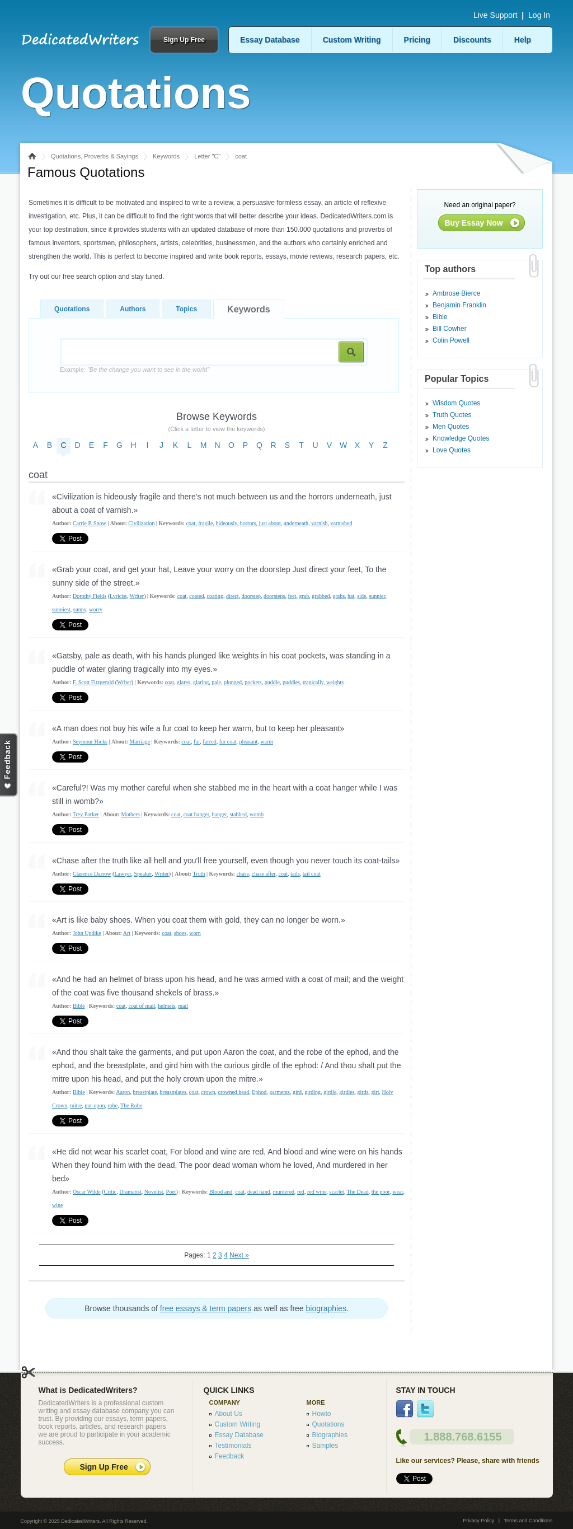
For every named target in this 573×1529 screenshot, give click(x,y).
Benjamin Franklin (459, 305)
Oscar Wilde (87, 1192)
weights (335, 682)
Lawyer (122, 874)
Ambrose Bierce (456, 293)
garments (279, 1092)
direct (232, 596)
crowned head (233, 1092)
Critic (110, 1192)
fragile (205, 523)
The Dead (358, 1192)
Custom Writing (352, 39)
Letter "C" (207, 156)
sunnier (377, 596)
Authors (132, 309)
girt (375, 1092)
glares (183, 682)
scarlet (337, 1192)
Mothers (130, 814)
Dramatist (130, 1192)
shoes (180, 933)
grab (304, 596)
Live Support (495, 15)
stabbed (238, 814)
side (361, 596)
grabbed (321, 596)
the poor (381, 1192)
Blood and (220, 1192)
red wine (317, 1192)
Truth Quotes (452, 415)
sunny (79, 609)
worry (95, 609)
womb (257, 814)
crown (208, 1092)
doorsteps (274, 596)
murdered (283, 1192)
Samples (325, 1445)
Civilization (141, 523)
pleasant (248, 741)
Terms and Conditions (528, 1520)
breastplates (173, 1092)
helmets (166, 1006)
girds (363, 1092)
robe (112, 1105)
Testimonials (233, 1445)
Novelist (153, 1192)
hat (350, 596)
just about (270, 523)
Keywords (166, 156)
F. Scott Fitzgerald (93, 682)
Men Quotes (451, 427)
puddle (272, 682)
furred (209, 741)
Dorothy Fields (89, 596)
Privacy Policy (478, 1520)
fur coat (228, 741)
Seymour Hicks (90, 741)
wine (57, 1205)
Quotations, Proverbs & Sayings (94, 156)
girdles (346, 1092)
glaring (201, 682)
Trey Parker (86, 814)
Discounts (472, 39)
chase (243, 874)
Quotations (72, 309)
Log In (539, 15)
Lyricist (118, 596)
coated (196, 596)
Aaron (123, 1092)
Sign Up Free (184, 40)
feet (292, 596)
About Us (228, 1414)
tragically (313, 682)
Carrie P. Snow (89, 523)
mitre (76, 1105)
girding (312, 1092)
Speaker (143, 874)
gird (297, 1092)
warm (266, 741)
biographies (326, 1308)
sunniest (61, 609)
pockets (253, 682)
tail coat (312, 874)
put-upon (94, 1105)
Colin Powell (451, 340)
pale (216, 682)
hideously (226, 523)
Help (522, 39)
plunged (233, 682)
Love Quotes (452, 450)
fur (197, 741)
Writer (136, 596)
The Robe (131, 1105)
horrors (248, 523)
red (300, 1192)
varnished (342, 523)
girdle (329, 1092)
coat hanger (196, 814)
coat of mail (141, 1006)
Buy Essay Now (474, 222)
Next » (239, 1255)
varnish (319, 523)
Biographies (329, 1435)
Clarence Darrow (92, 874)
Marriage (139, 741)
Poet (171, 1192)
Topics (186, 309)
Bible (79, 1006)
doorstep (251, 596)
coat (191, 523)
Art (126, 933)
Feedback (230, 1456)
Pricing (417, 39)
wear (397, 1192)
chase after (264, 874)
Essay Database (270, 39)
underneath (296, 523)
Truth (199, 874)
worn (195, 933)
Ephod (259, 1092)
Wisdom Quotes (456, 403)
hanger (219, 814)
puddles (291, 682)
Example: (134, 369)
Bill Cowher (450, 329)
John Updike (87, 933)
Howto (321, 1414)
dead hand (258, 1192)
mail (183, 1006)
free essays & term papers (205, 1308)
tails (295, 874)
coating (214, 596)
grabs (338, 596)
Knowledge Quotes (461, 438)
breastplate (145, 1092)
